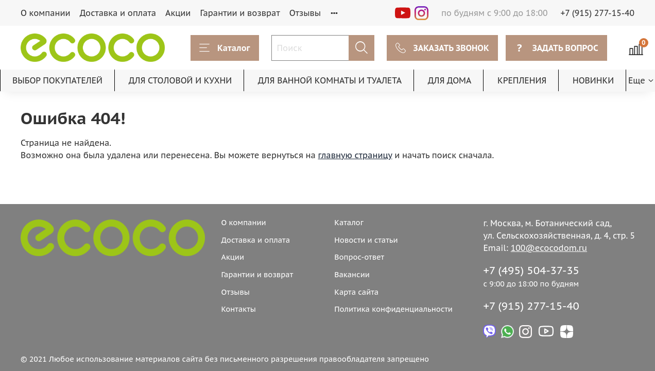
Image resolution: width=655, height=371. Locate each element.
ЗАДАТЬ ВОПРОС (556, 48)
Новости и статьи (366, 240)
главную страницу (355, 155)
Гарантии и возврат (240, 13)
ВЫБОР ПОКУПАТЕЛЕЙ (57, 80)
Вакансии (352, 274)
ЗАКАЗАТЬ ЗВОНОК (442, 48)
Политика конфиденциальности (393, 309)
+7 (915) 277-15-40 (598, 13)
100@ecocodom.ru (549, 248)
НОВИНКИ (593, 80)
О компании (46, 13)
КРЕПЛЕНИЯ (521, 80)
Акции (178, 13)
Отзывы (305, 13)
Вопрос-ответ (359, 257)
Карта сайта (356, 292)
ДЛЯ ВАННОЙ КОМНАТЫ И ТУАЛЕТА (330, 80)
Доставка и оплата (118, 13)
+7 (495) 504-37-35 (531, 270)
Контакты (238, 309)
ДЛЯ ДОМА (449, 80)
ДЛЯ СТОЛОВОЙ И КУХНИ (180, 80)
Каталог (224, 48)
